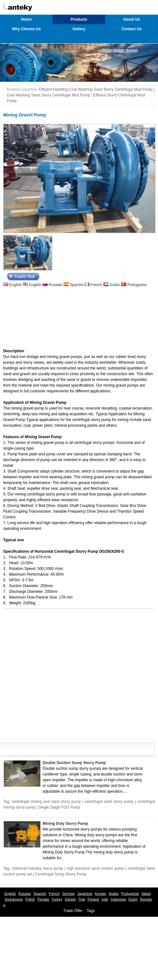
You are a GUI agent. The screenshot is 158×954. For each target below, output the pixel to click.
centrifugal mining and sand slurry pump (46, 801)
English (15, 285)
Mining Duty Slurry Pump (65, 823)
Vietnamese (13, 899)
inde (105, 899)
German (68, 893)
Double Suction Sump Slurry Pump (74, 763)
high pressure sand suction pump (95, 868)
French (96, 285)
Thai (81, 899)
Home (26, 19)
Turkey (57, 899)
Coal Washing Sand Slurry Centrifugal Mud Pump (48, 95)
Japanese (85, 893)
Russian (55, 285)
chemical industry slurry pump (37, 868)
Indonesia (118, 899)
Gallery (78, 29)
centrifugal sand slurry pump (109, 801)
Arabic (115, 285)
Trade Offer (72, 910)
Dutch (133, 899)
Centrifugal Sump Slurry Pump (60, 874)
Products (79, 19)
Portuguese (136, 285)
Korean (100, 893)
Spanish (76, 285)
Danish (70, 899)
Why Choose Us (26, 29)
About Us (131, 19)
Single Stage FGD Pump (59, 807)
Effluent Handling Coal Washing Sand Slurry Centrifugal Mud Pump (96, 89)
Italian (146, 893)
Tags (91, 910)
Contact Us (132, 29)
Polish (30, 899)
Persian (43, 899)
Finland (93, 899)
